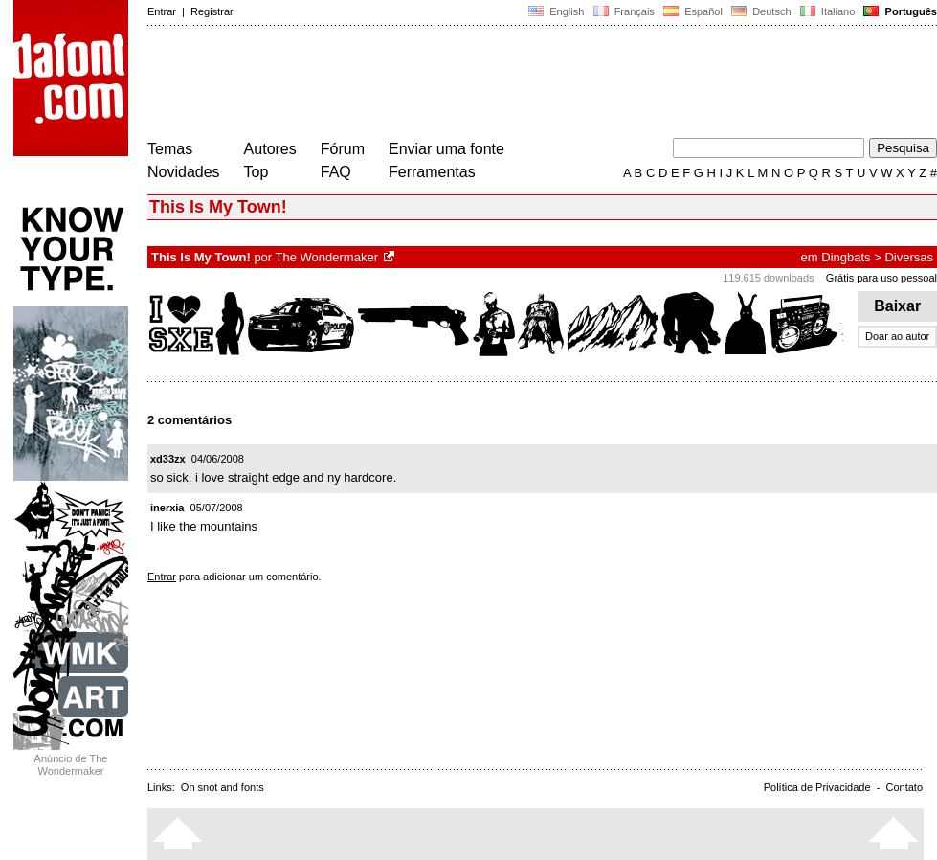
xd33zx (168, 458)
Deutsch (761, 11)
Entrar (161, 11)
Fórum (343, 149)
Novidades (183, 172)
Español (692, 11)
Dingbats (845, 257)
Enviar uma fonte (446, 149)
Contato (904, 787)
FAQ (336, 172)
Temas (169, 149)
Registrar (212, 11)
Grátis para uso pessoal (881, 277)
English (556, 11)
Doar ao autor (897, 336)
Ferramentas (432, 172)
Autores (270, 149)
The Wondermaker (327, 257)
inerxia (167, 507)
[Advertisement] (495, 84)
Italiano (828, 11)
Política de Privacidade (817, 787)
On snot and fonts (222, 787)
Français (623, 11)
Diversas (908, 257)
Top (256, 172)
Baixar (897, 306)
